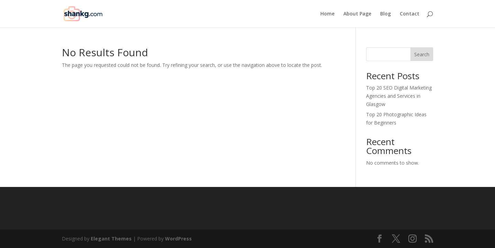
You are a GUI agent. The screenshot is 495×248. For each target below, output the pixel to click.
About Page (357, 14)
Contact (409, 14)
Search (421, 54)
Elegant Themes (111, 238)
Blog (385, 14)
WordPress (178, 238)
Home (327, 14)
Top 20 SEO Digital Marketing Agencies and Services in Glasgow (399, 95)
